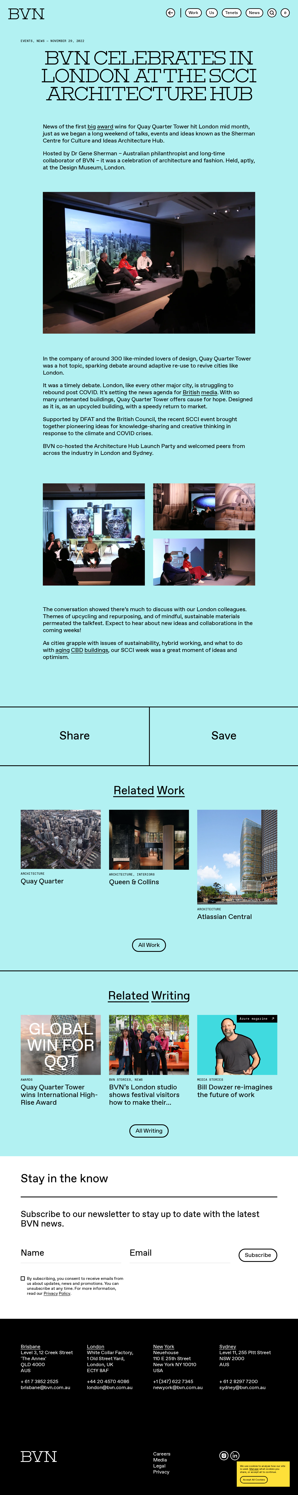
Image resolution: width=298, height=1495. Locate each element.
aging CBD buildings (81, 650)
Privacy (161, 1472)
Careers (162, 1454)
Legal (159, 1466)
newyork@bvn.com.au (178, 1387)
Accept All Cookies (254, 1479)
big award (100, 127)
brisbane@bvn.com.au (45, 1387)
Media (160, 1460)
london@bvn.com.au (110, 1387)
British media (200, 393)
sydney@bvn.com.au (242, 1387)
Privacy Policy (57, 1293)
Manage (254, 1469)
